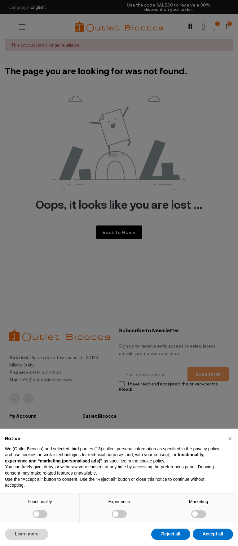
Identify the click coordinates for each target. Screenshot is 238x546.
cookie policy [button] (151, 460)
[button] (230, 439)
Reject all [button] (170, 533)
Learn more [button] (26, 533)
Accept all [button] (213, 533)
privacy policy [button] (206, 448)
